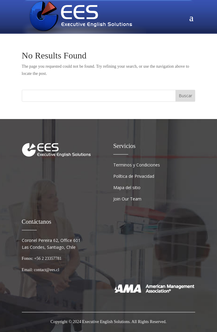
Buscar (185, 95)
